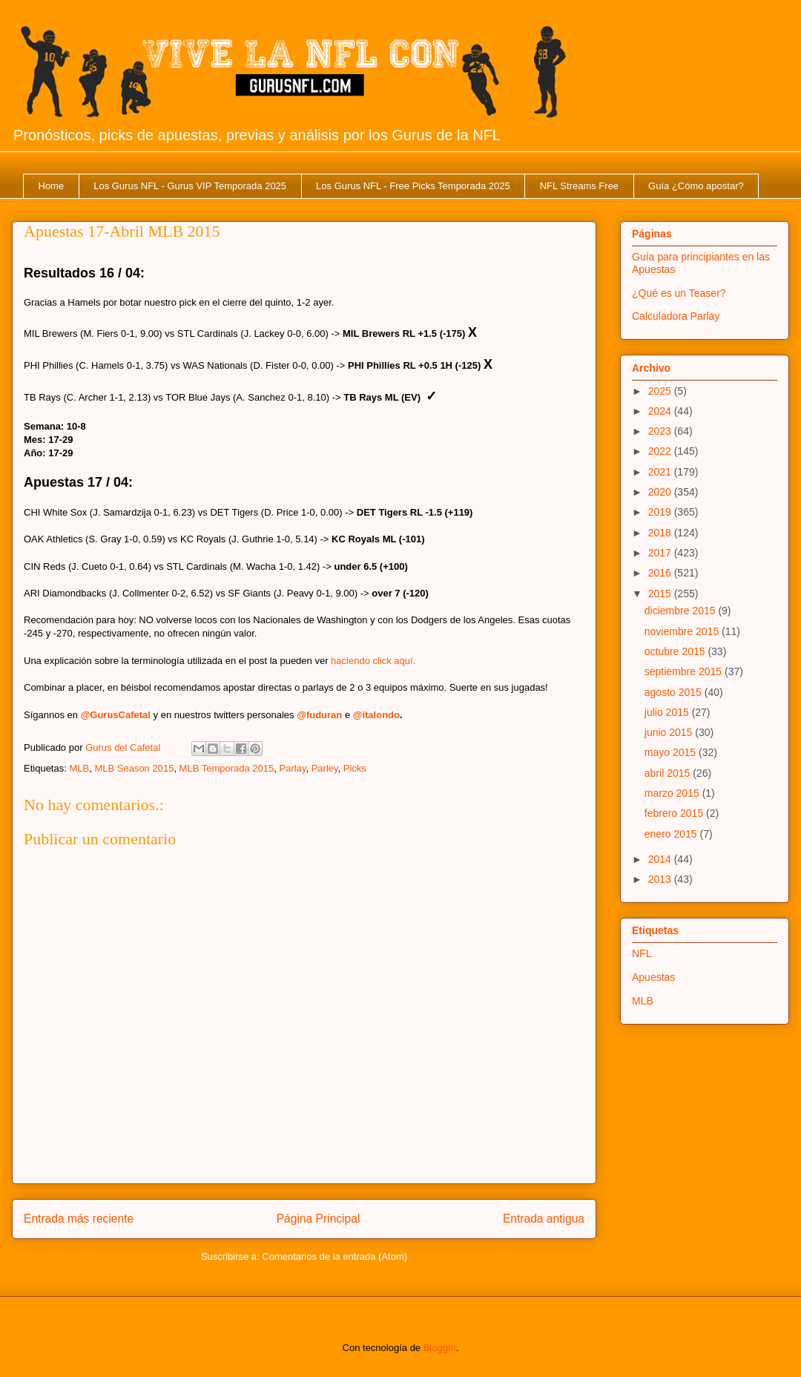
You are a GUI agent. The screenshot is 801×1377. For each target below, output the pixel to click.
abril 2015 (669, 773)
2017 (661, 553)
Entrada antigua (543, 1218)
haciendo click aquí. (373, 660)
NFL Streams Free (579, 185)
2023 (661, 431)
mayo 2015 (672, 752)
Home (52, 185)
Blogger (439, 1347)
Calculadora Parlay (675, 316)
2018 (661, 533)
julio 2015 (668, 712)
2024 (661, 411)
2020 (661, 492)
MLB (79, 768)
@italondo (376, 714)
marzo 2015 (673, 793)
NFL (641, 953)
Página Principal (318, 1218)
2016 (661, 573)
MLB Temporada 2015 (226, 768)
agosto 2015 (675, 692)
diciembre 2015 (682, 611)
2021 (661, 472)
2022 (661, 451)
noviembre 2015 (683, 631)
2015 (661, 593)
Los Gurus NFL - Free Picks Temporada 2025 (413, 185)
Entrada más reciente (79, 1218)
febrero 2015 (675, 813)
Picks (354, 768)
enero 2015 (672, 834)
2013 (661, 879)
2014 (661, 859)
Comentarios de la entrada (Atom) (334, 1256)
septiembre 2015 (685, 671)
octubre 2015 (676, 651)
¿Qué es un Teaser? (679, 293)
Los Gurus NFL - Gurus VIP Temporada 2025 (189, 185)
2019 (661, 512)
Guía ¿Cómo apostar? (696, 185)
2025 (661, 391)
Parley (325, 768)
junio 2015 (670, 732)
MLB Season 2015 (134, 768)
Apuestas (653, 977)
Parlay (293, 768)
